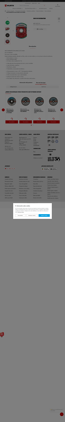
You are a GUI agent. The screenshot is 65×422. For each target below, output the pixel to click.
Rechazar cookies (31, 215)
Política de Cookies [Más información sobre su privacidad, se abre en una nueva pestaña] (21, 212)
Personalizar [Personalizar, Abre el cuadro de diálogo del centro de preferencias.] (20, 215)
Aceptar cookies (44, 215)
